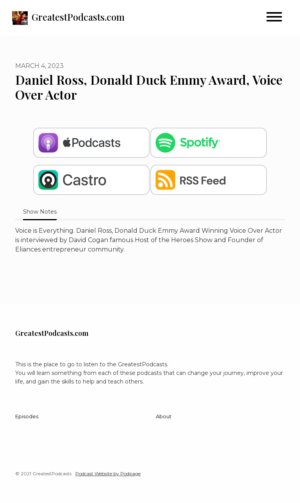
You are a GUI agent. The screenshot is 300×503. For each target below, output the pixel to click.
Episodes (26, 416)
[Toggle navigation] (274, 18)
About (163, 416)
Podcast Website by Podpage (108, 473)
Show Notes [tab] (40, 211)
